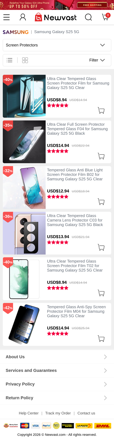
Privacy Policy (20, 384)
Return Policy (19, 397)
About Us (15, 356)
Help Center (29, 413)
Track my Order (58, 413)
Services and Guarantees (31, 370)
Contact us (86, 413)
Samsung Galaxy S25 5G (56, 32)
